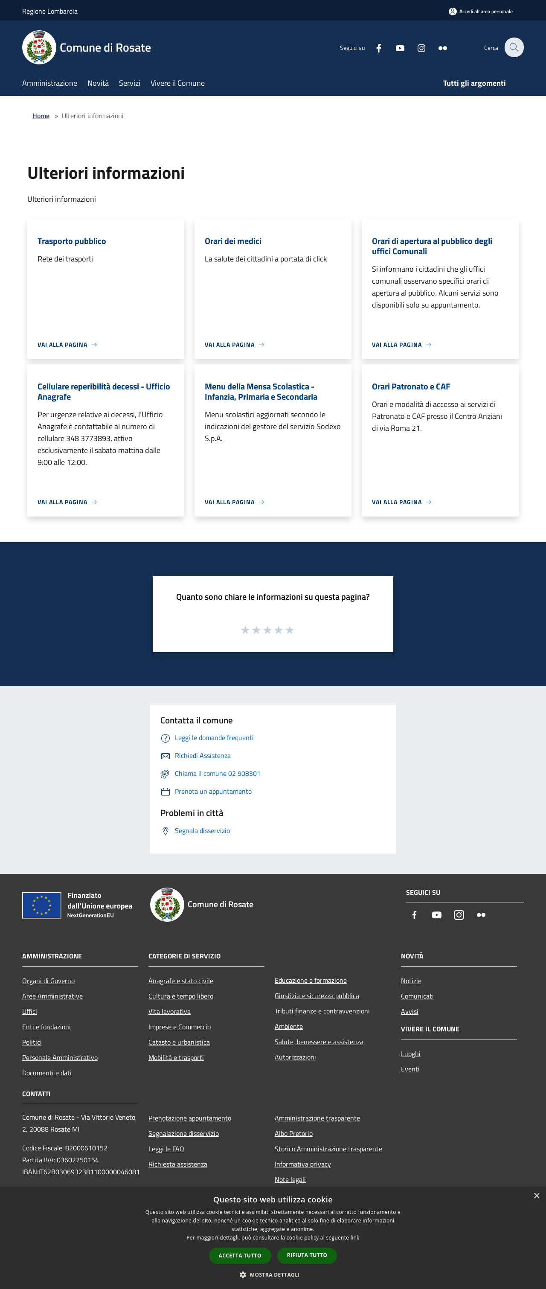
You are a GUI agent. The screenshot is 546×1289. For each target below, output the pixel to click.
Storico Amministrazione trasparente (328, 1149)
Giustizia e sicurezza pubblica (317, 995)
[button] (273, 1274)
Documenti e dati (47, 1073)
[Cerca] (513, 47)
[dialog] (273, 1238)
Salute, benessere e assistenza (319, 1041)
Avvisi (409, 1011)
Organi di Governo (48, 980)
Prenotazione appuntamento (189, 1118)
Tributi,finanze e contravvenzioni (322, 1011)
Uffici (29, 1011)
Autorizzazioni (295, 1057)
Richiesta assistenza (177, 1164)
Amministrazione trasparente (317, 1118)
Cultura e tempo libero (180, 996)
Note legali (290, 1179)
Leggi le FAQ (166, 1149)
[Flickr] (437, 47)
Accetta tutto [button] (240, 1255)
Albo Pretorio (294, 1133)
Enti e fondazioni (46, 1027)
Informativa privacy (303, 1164)
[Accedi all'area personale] (481, 11)
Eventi (410, 1069)
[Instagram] (416, 47)
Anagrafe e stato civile (180, 980)
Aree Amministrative (52, 996)
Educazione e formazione (311, 980)
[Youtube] (395, 47)
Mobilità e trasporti (176, 1057)
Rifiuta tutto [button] (307, 1255)
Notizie (411, 980)
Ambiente (289, 1026)
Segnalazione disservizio (183, 1133)
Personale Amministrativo (60, 1057)
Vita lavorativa (169, 1011)
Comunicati (417, 996)
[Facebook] (373, 47)
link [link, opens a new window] (355, 1237)
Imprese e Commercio (179, 1027)
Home (40, 115)
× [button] (536, 1196)
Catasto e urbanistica (179, 1042)
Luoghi (411, 1053)
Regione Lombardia (50, 11)
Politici (32, 1042)
